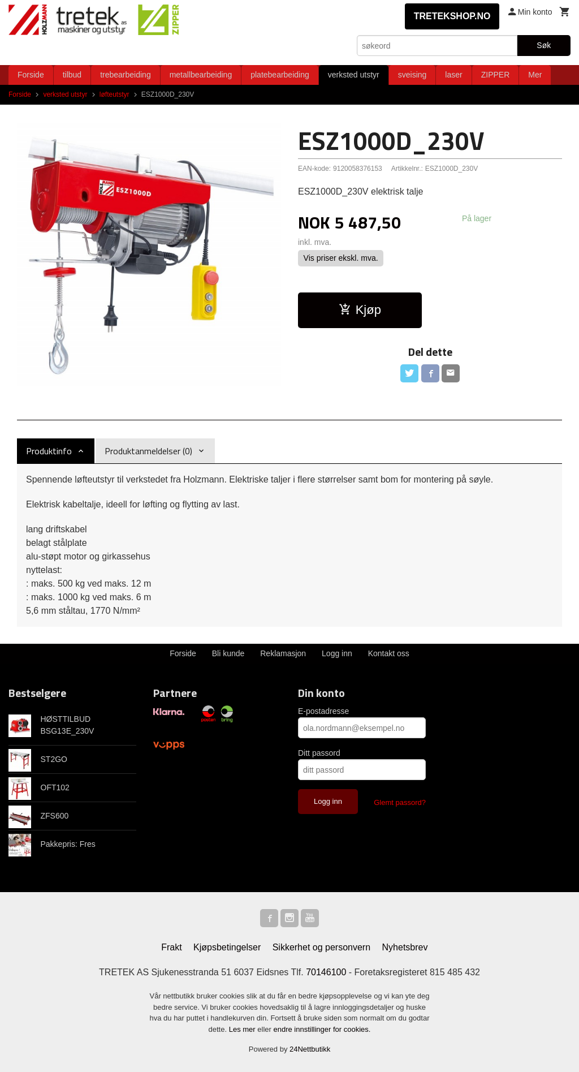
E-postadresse (323, 711)
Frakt (171, 947)
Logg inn (337, 653)
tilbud (72, 74)
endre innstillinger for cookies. (321, 1029)
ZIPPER (495, 74)
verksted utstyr (353, 74)
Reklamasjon (283, 653)
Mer (535, 74)
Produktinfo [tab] (49, 451)
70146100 (326, 972)
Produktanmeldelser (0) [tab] (148, 451)
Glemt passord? (400, 802)
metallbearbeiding (201, 74)
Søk (544, 45)
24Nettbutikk (310, 1049)
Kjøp (360, 310)
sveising (412, 74)
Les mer (243, 1029)
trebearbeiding (125, 74)
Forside (31, 74)
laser (453, 74)
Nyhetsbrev (405, 947)
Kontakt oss (388, 653)
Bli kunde (228, 653)
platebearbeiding (279, 74)
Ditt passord (319, 752)
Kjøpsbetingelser (227, 947)
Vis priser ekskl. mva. (341, 257)
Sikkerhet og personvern (321, 947)
